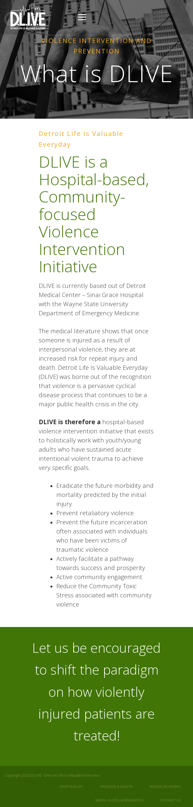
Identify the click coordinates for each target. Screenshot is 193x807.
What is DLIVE (71, 786)
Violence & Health (116, 786)
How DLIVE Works (165, 786)
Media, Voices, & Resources (119, 800)
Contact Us (170, 800)
